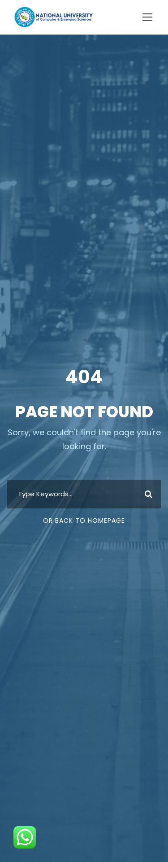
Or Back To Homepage (84, 520)
